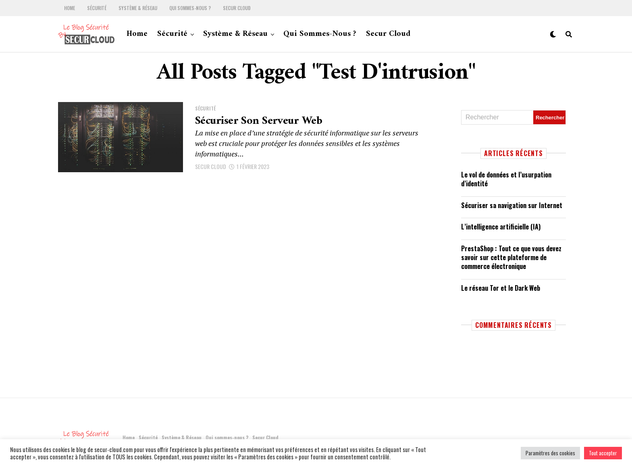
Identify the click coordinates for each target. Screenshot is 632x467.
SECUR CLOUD (210, 166)
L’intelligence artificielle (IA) (501, 226)
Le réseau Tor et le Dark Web (500, 288)
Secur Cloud (237, 8)
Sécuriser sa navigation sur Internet (511, 205)
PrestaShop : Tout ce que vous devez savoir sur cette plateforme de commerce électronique (511, 257)
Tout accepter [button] (603, 453)
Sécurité (96, 8)
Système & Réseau (137, 8)
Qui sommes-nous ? (190, 8)
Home (69, 8)
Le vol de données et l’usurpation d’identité (506, 179)
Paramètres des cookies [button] (550, 453)
